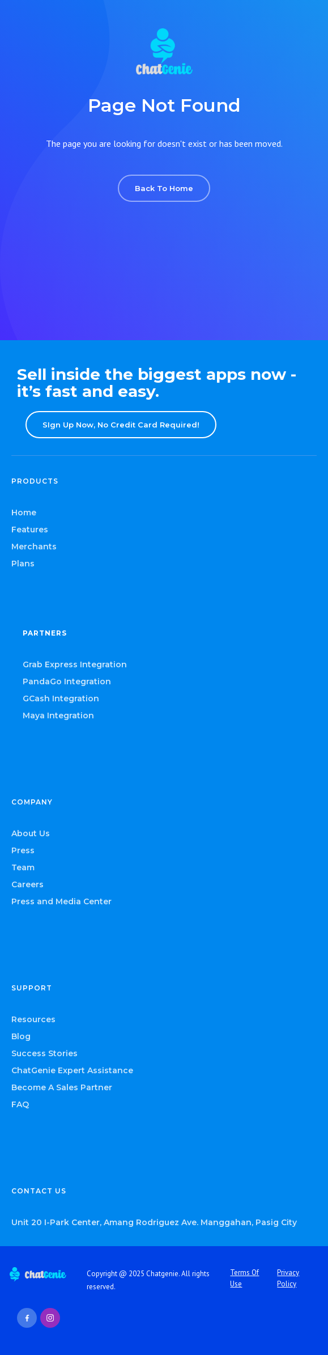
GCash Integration (61, 698)
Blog (21, 1036)
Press (23, 850)
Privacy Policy (288, 1278)
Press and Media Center (61, 901)
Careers (27, 884)
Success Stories (44, 1053)
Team (23, 867)
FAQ (20, 1104)
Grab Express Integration (75, 664)
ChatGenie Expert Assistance (72, 1070)
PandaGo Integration (67, 681)
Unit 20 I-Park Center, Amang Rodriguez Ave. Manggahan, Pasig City (154, 1222)
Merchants (34, 546)
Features (29, 529)
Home (23, 512)
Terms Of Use (244, 1278)
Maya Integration (58, 715)
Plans (23, 563)
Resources (33, 1019)
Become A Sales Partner (61, 1087)
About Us (30, 833)
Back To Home (164, 188)
